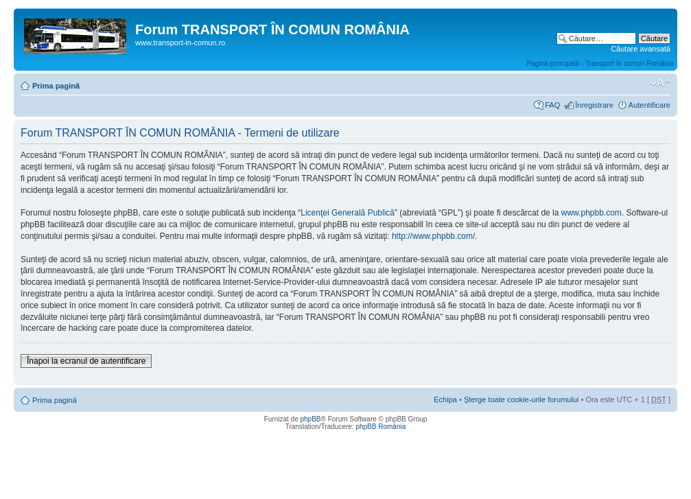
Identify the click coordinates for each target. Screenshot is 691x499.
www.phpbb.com (591, 213)
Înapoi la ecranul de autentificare (86, 361)
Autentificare (649, 105)
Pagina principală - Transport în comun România (600, 63)
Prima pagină (56, 86)
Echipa (445, 399)
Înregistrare (594, 105)
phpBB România (380, 426)
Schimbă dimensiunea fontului (660, 83)
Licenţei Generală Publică (348, 213)
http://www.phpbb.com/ (433, 236)
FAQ (552, 105)
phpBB (310, 419)
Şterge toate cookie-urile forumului (521, 399)
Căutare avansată (640, 49)
